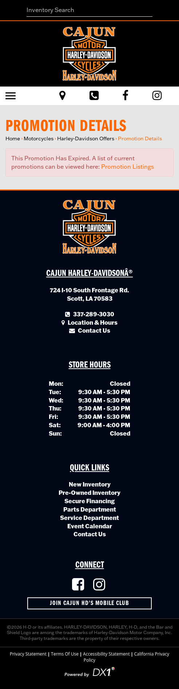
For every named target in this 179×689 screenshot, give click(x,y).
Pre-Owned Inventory (89, 492)
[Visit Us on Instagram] (157, 95)
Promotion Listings (127, 166)
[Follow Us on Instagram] (100, 585)
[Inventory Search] (90, 10)
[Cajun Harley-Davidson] (89, 53)
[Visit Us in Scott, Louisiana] (62, 95)
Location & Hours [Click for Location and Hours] (89, 322)
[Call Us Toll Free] (94, 95)
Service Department (89, 517)
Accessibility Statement (106, 654)
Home (12, 138)
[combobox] (90, 10)
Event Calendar (89, 526)
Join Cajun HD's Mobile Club (89, 603)
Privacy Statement (28, 654)
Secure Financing (89, 501)
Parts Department (89, 509)
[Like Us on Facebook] (125, 95)
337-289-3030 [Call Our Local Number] (89, 314)
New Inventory (90, 484)
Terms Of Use (65, 654)
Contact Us (89, 534)
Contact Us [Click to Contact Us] (89, 330)
